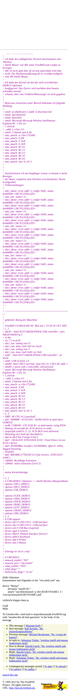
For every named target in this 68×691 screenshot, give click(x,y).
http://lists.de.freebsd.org (22, 687)
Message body (33, 625)
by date (48, 666)
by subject (16, 669)
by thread (61, 666)
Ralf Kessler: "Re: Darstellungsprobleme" (26, 630)
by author (30, 669)
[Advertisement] (35, 25)
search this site (10, 674)
